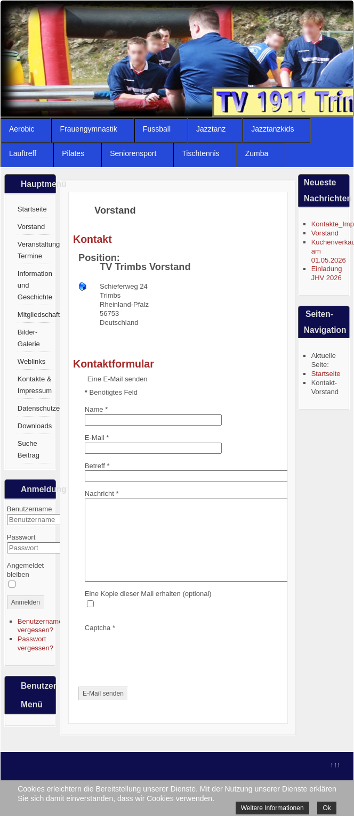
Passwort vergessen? (35, 643)
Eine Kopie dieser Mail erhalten (133, 610)
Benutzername (29, 509)
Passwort (21, 537)
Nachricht (102, 493)
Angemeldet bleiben (25, 569)
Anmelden (25, 602)
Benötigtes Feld (111, 392)
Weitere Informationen (272, 808)
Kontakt (92, 239)
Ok (327, 808)
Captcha (100, 644)
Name (96, 409)
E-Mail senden (103, 709)
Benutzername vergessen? (40, 625)
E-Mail (97, 438)
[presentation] (166, 669)
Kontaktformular (113, 364)
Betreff (97, 466)
